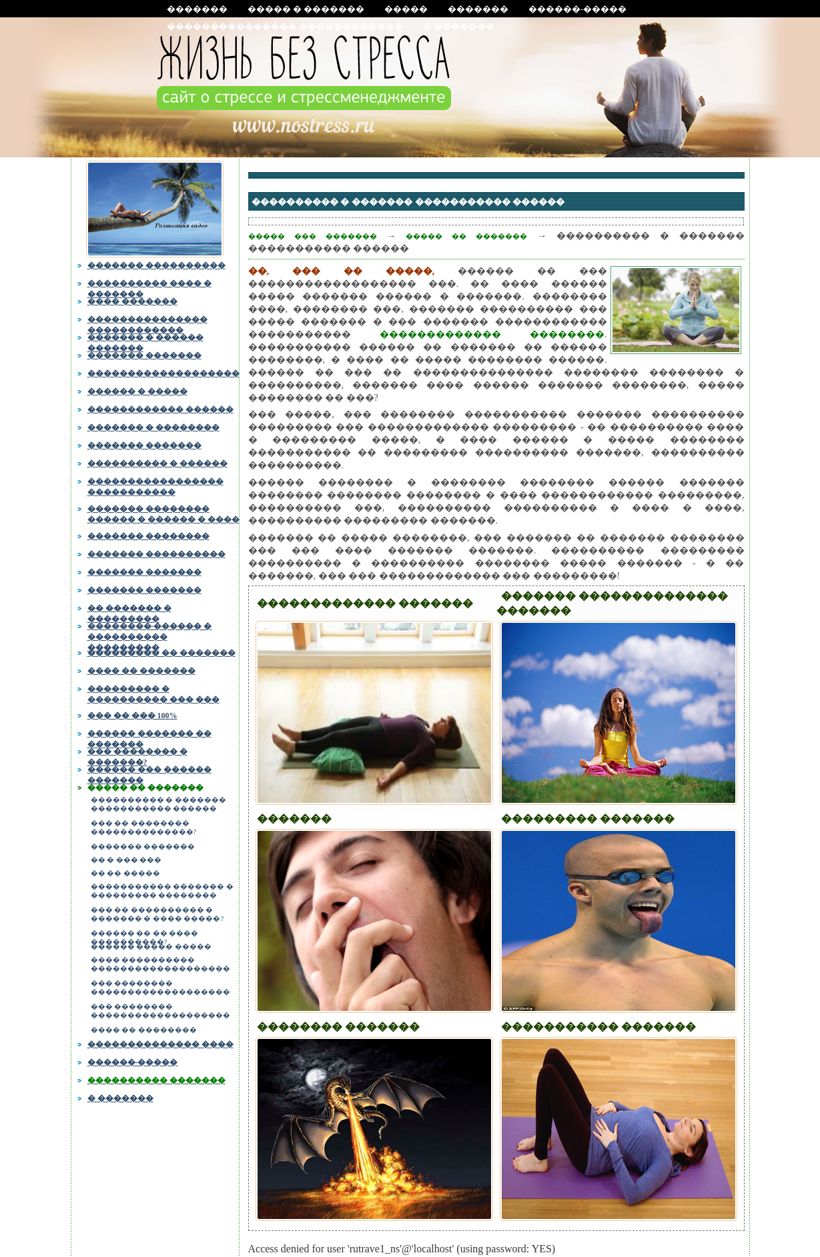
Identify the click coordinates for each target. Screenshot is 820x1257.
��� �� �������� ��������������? (144, 828)
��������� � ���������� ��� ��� (153, 694)
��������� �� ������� (161, 653)
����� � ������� (306, 9)
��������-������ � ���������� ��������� (149, 634)
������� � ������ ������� (145, 341)
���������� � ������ (157, 463)
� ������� (458, 26)
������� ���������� (156, 265)
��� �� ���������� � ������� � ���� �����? (157, 914)
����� (406, 9)
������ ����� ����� (151, 946)
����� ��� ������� (312, 236)
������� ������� (144, 355)
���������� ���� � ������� (149, 287)
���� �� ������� (141, 671)
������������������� (163, 373)
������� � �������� (153, 427)
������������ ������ (160, 409)
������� (197, 9)
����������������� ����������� (155, 485)
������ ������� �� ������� (149, 737)
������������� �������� (492, 334)
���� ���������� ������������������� (160, 964)
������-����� (577, 9)
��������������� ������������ (285, 26)
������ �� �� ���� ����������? (145, 936)
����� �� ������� (145, 787)
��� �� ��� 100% (132, 715)
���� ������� (132, 301)
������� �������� (148, 536)
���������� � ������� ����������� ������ (158, 804)
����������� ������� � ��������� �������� (162, 891)
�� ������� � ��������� (129, 612)
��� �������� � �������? (137, 755)
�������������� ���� (160, 1044)
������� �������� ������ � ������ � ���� (163, 512)
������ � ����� (137, 391)
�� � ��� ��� (126, 860)
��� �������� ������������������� (160, 988)
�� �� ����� (125, 873)
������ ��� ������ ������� (149, 773)
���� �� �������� (144, 1030)
